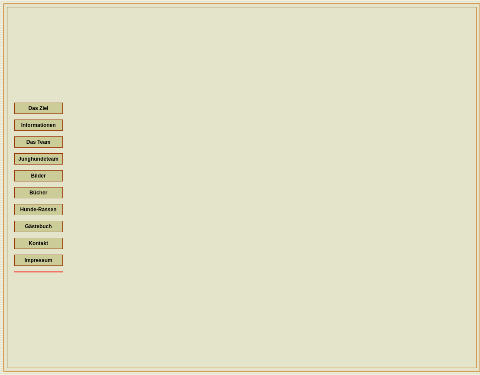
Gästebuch (38, 226)
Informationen (38, 125)
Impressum (38, 260)
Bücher (38, 193)
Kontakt (38, 243)
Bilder (38, 176)
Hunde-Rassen (38, 210)
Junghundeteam (38, 159)
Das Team (38, 142)
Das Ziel (39, 108)
